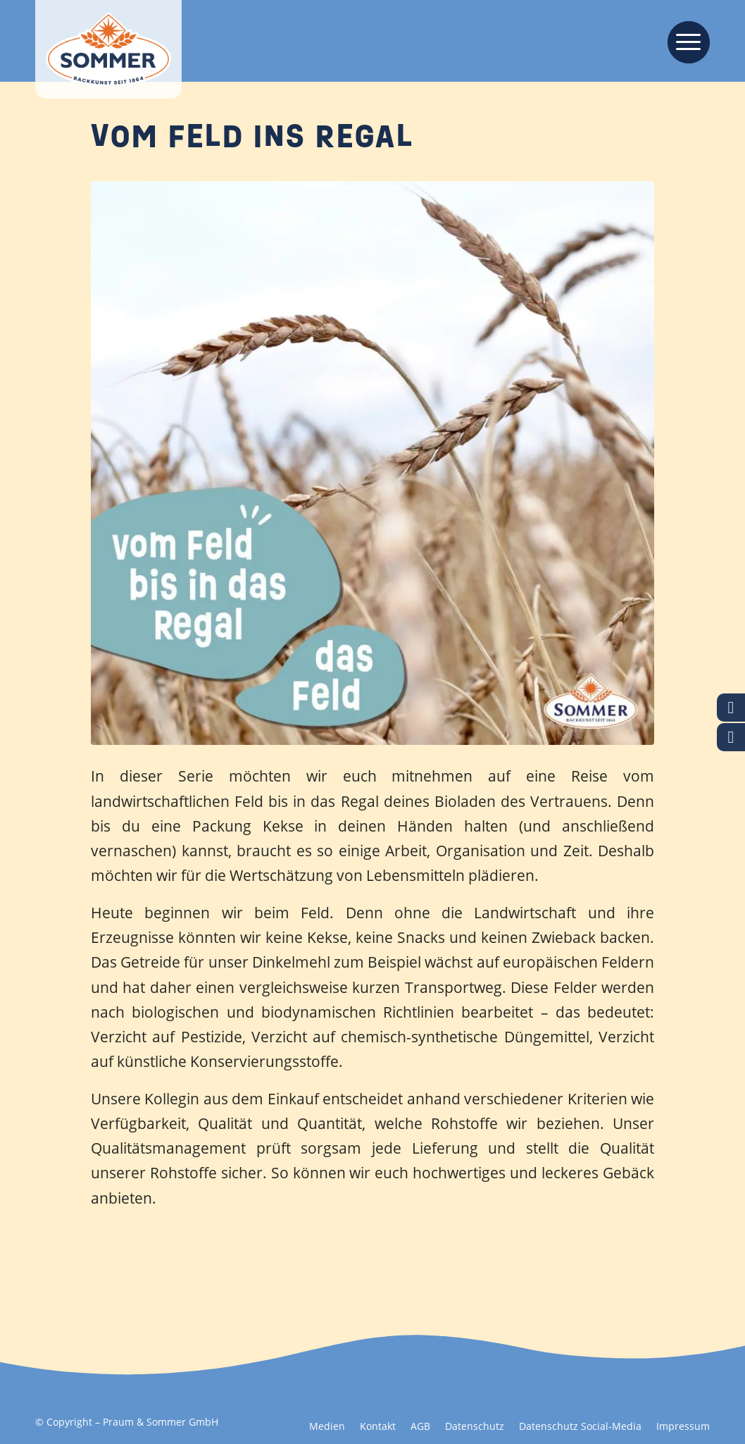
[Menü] (684, 41)
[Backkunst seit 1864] (108, 49)
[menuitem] (684, 41)
